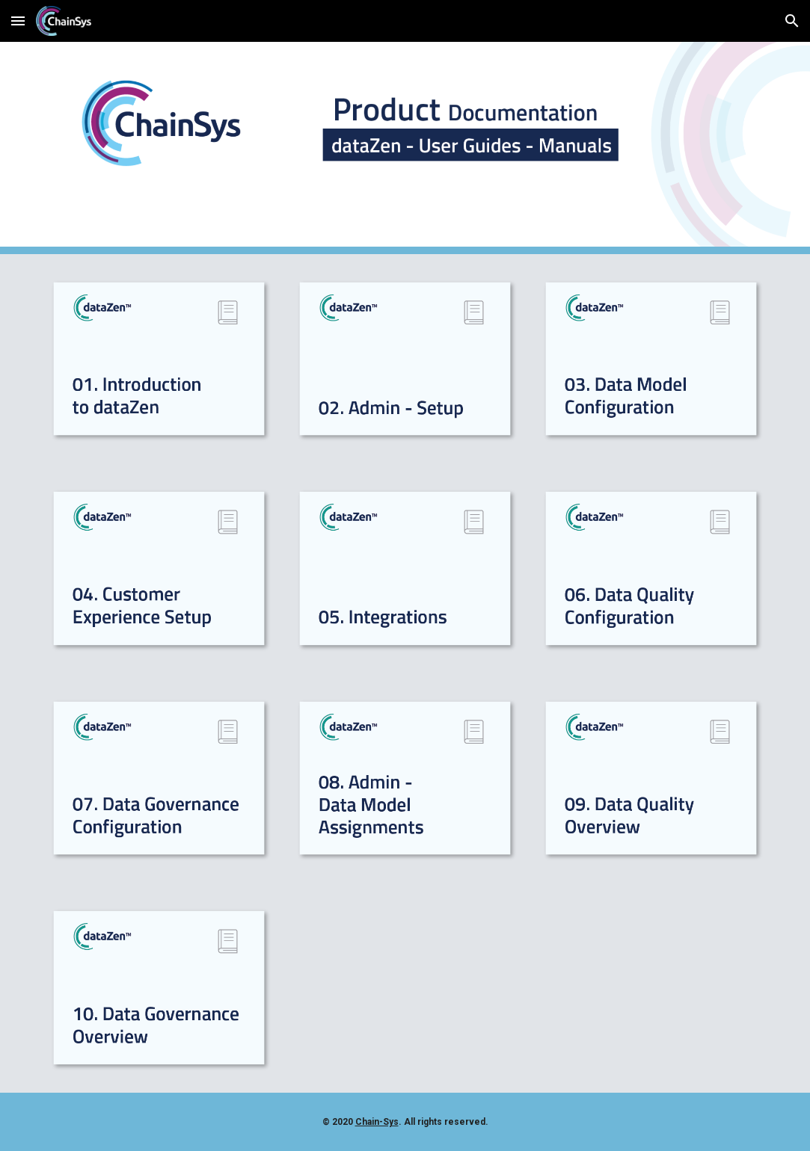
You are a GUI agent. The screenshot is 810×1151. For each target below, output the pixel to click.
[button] (18, 20)
